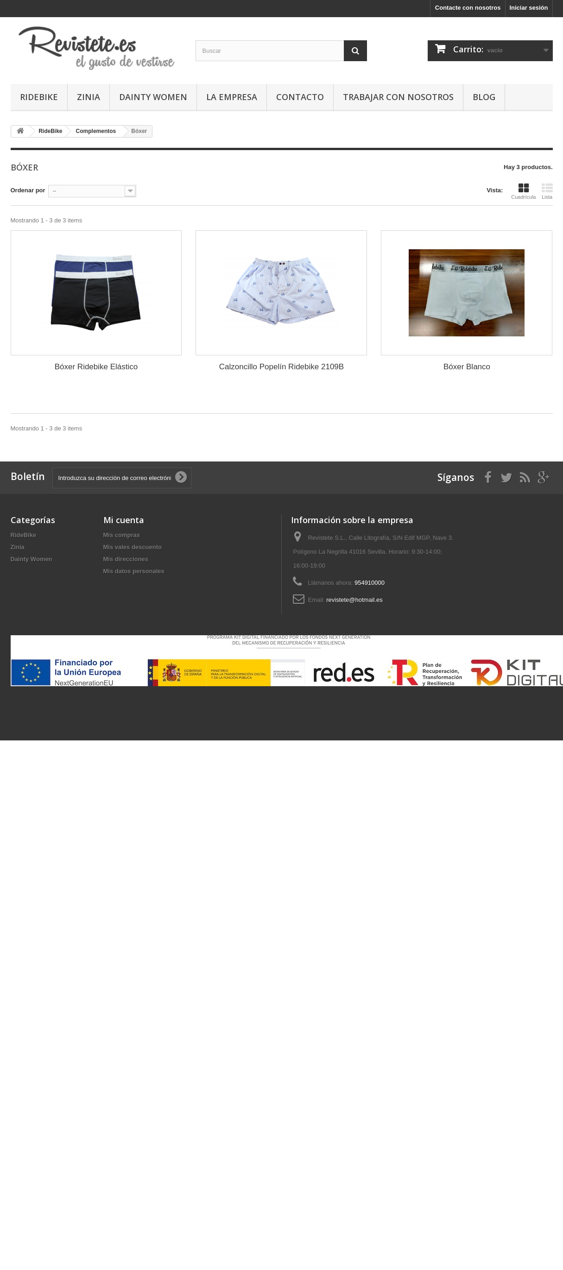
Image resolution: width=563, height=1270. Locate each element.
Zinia (88, 96)
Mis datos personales (133, 571)
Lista (547, 191)
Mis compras (121, 534)
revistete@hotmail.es (354, 599)
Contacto (300, 96)
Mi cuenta (123, 519)
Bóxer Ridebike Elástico (96, 366)
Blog (484, 96)
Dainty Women (153, 96)
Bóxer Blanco (466, 366)
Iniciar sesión (528, 7)
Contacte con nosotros (468, 7)
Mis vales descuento (132, 546)
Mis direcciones (126, 559)
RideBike (39, 96)
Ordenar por (28, 190)
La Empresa (231, 96)
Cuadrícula (523, 191)
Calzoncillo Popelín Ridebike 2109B (281, 366)
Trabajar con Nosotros (398, 96)
